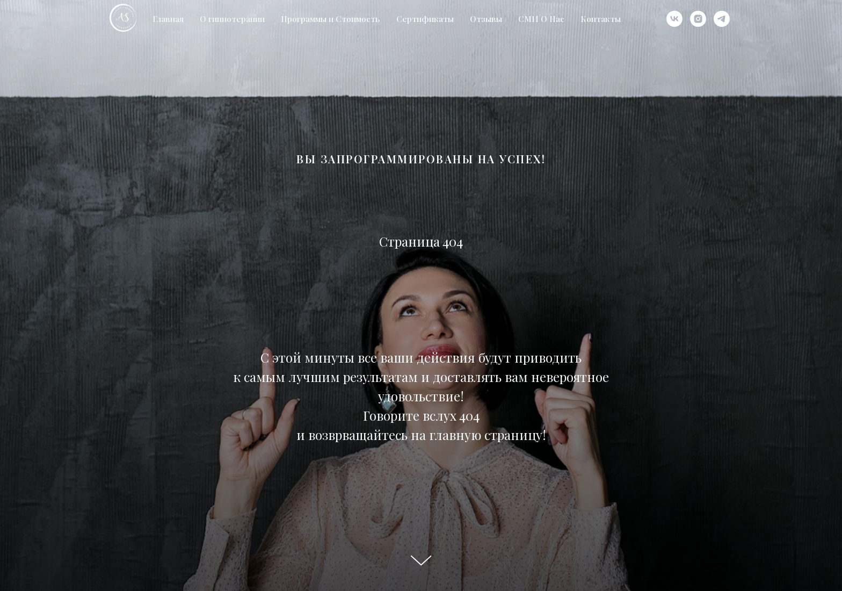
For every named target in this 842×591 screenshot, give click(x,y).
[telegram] (722, 19)
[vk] (674, 19)
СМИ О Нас (541, 18)
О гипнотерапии (232, 18)
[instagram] (698, 19)
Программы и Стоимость (330, 18)
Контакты (600, 18)
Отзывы (486, 18)
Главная (168, 18)
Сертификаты (425, 18)
